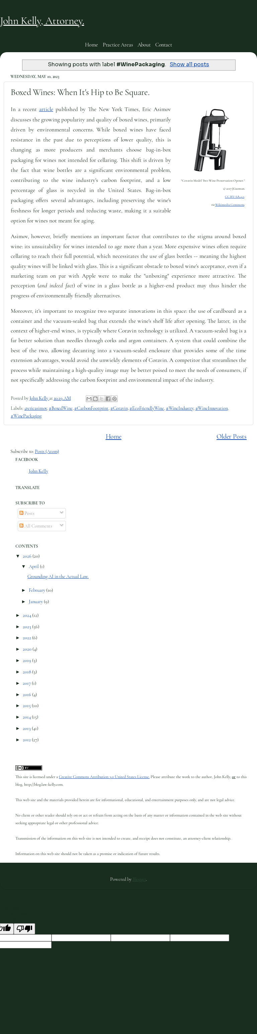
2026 (27, 556)
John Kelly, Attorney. (42, 20)
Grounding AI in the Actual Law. (58, 576)
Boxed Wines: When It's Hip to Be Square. (80, 92)
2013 (27, 728)
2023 (27, 627)
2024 (27, 615)
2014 (27, 717)
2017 (27, 683)
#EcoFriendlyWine (147, 408)
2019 (27, 660)
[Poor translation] (24, 928)
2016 (27, 694)
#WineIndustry (179, 408)
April (34, 566)
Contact (163, 44)
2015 (27, 706)
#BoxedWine (61, 408)
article (46, 109)
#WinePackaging (26, 416)
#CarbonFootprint (91, 408)
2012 (27, 740)
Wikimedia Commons (229, 205)
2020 (27, 649)
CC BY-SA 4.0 (234, 197)
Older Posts (232, 436)
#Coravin (119, 408)
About (144, 44)
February (37, 590)
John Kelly (38, 471)
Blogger (139, 879)
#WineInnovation (211, 408)
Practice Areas (118, 44)
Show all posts (189, 64)
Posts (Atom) (47, 451)
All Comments (35, 526)
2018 (27, 672)
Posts (26, 513)
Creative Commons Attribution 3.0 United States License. (104, 776)
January (36, 601)
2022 (27, 638)
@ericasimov (35, 408)
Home (91, 44)
